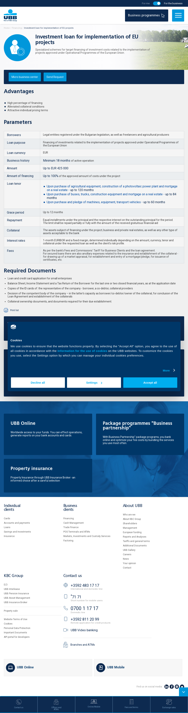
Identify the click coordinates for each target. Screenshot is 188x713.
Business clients (70, 508)
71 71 (76, 597)
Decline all (38, 382)
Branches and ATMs (82, 644)
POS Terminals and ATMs (76, 531)
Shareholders (130, 523)
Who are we (129, 514)
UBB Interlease (12, 589)
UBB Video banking (84, 630)
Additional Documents (135, 545)
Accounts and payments (17, 523)
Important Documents (15, 632)
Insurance (9, 536)
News (126, 559)
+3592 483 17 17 (85, 585)
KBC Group (13, 576)
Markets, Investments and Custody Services (86, 536)
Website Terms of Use (15, 619)
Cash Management (73, 523)
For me (146, 3)
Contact (127, 567)
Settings (94, 382)
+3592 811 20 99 (85, 619)
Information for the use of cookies (83, 350)
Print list (14, 310)
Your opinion (129, 563)
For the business (173, 3)
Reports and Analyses (134, 536)
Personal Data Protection (17, 628)
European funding (132, 532)
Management (130, 528)
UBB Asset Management (17, 598)
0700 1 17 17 (84, 608)
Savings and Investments (17, 531)
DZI (5, 584)
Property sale (11, 610)
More (166, 370)
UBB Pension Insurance (16, 593)
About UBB (132, 506)
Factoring (68, 540)
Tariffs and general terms (136, 541)
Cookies (8, 623)
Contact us (72, 576)
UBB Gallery (129, 550)
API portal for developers (17, 637)
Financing (68, 518)
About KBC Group (132, 519)
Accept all (150, 382)
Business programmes (147, 15)
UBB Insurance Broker (15, 602)
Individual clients (12, 508)
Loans (7, 527)
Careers (127, 554)
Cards (7, 518)
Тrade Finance (71, 527)
